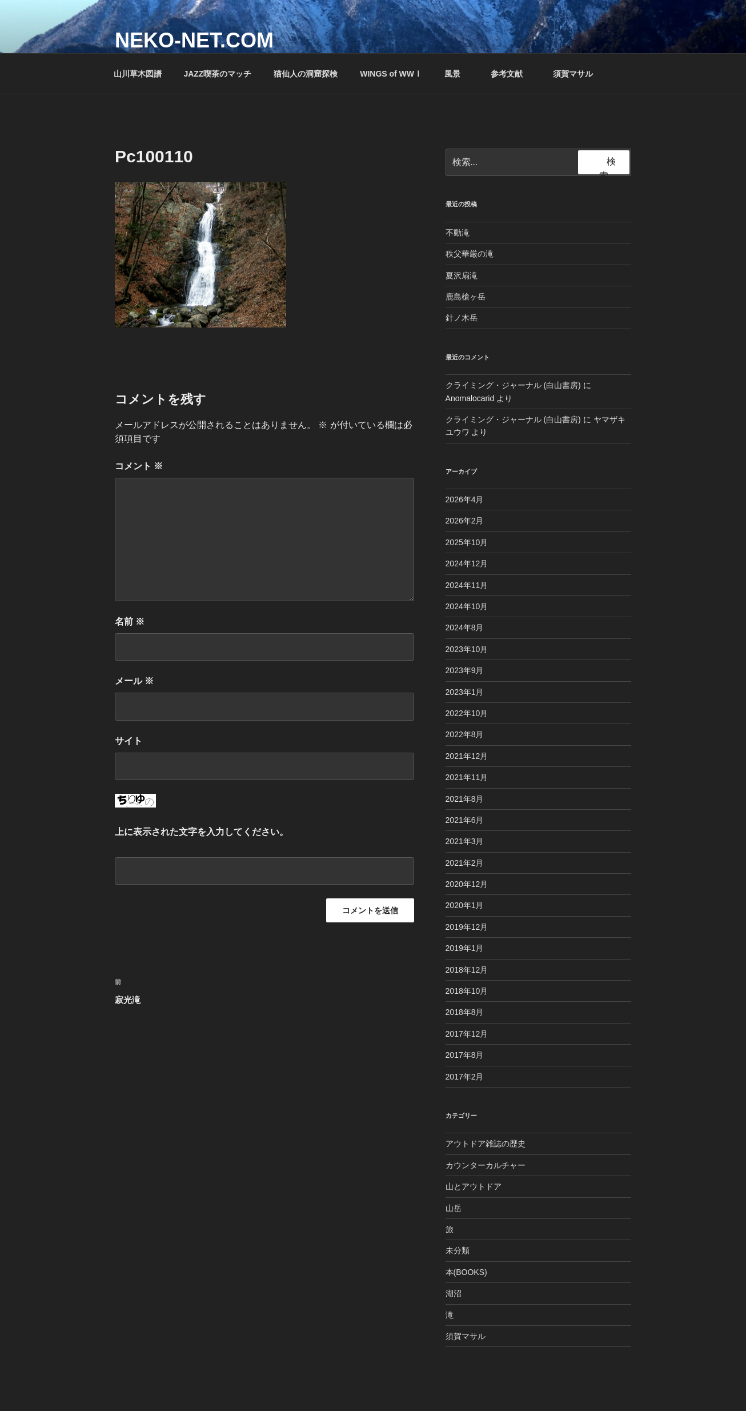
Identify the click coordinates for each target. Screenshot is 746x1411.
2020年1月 (465, 905)
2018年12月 (467, 969)
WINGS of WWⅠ (391, 73)
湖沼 (454, 1293)
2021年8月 (465, 799)
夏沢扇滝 (462, 275)
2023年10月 (467, 649)
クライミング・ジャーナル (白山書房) (513, 385)
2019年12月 (467, 927)
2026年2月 (465, 520)
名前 (130, 621)
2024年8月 (465, 627)
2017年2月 (465, 1076)
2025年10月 (467, 542)
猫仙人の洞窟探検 (306, 73)
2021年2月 (465, 863)
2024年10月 (467, 606)
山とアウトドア (474, 1186)
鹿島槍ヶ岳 (466, 296)
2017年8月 (465, 1055)
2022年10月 (467, 713)
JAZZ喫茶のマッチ (217, 73)
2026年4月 (465, 499)
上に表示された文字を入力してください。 (201, 832)
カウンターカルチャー (486, 1165)
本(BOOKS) (466, 1272)
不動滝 (458, 232)
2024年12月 (467, 563)
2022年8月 (465, 734)
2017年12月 (467, 1033)
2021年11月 (467, 777)
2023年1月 (465, 692)
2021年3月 (465, 841)
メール (134, 681)
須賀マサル (573, 73)
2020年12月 (467, 884)
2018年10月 (467, 991)
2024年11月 (467, 585)
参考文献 (512, 73)
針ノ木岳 (462, 317)
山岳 (454, 1208)
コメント (139, 466)
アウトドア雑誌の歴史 (486, 1143)
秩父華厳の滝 (470, 253)
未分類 (458, 1250)
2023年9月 (465, 670)
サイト (128, 741)
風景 (457, 73)
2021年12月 (467, 756)
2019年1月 (465, 948)
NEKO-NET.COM (194, 40)
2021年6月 (465, 820)
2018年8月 (465, 1012)
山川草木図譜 (138, 73)
